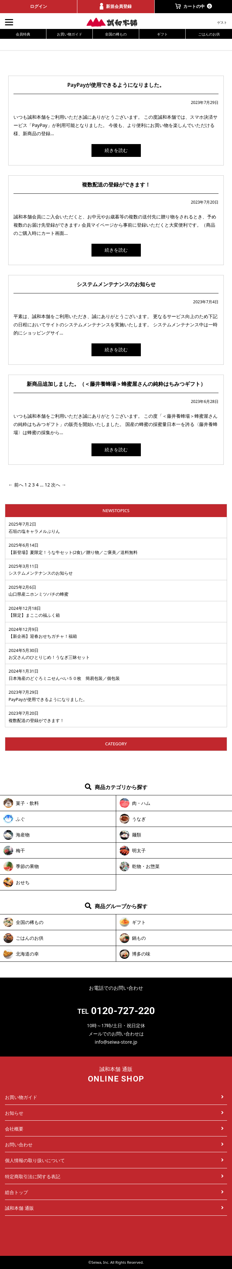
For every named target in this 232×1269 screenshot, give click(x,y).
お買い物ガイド (69, 34)
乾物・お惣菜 (146, 866)
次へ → (58, 485)
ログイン (38, 6)
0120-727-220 (123, 1010)
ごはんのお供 (209, 34)
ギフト (162, 34)
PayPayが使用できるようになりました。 (116, 84)
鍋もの (139, 938)
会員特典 (23, 34)
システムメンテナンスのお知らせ (116, 284)
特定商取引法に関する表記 (114, 1176)
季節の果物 (27, 866)
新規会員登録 (116, 6)
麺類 (136, 835)
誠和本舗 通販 (114, 1208)
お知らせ (114, 1113)
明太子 (139, 850)
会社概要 (114, 1129)
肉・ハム (141, 803)
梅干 (20, 850)
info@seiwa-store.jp (116, 1042)
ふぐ (20, 819)
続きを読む (116, 150)
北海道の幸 (27, 954)
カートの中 (193, 6)
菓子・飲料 (27, 803)
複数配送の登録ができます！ (116, 184)
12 (47, 485)
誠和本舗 (116, 22)
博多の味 (141, 954)
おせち (23, 882)
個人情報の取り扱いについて (114, 1160)
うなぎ (139, 819)
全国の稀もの (116, 34)
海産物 (23, 835)
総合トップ (114, 1192)
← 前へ (15, 485)
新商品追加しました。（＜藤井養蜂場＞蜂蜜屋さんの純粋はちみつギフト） (116, 383)
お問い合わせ (114, 1144)
